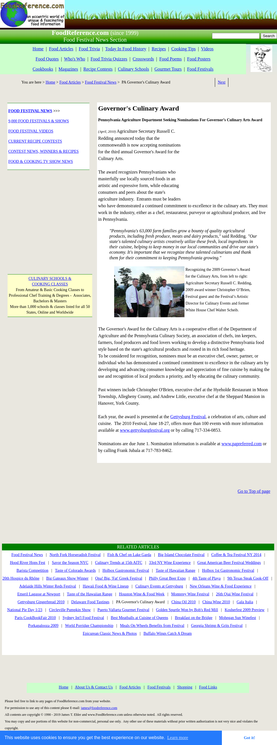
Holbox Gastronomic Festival (125, 570)
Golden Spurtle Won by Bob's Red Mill (187, 610)
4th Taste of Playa (206, 578)
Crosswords (143, 59)
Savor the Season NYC (70, 563)
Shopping (184, 687)
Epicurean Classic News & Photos (110, 633)
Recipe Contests (98, 69)
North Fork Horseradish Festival (75, 555)
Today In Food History (125, 48)
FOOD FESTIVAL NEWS (30, 111)
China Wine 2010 (216, 602)
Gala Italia (245, 602)
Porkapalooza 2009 (43, 626)
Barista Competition (32, 570)
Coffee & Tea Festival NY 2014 (236, 555)
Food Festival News (100, 82)
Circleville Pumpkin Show (70, 610)
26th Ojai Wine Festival (234, 594)
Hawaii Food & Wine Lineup (106, 586)
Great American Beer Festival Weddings (229, 563)
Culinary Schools (133, 69)
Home (38, 48)
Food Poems (170, 59)
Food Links (208, 687)
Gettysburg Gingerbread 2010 (41, 602)
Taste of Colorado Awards (75, 570)
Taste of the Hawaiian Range (89, 594)
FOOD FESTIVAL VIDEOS (30, 131)
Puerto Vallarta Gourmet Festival (123, 610)
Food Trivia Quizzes (109, 59)
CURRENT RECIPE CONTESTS (35, 141)
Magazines (68, 69)
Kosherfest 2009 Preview (245, 610)
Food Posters (198, 59)
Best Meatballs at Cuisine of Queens (139, 618)
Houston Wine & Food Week (142, 594)
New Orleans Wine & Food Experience (221, 586)
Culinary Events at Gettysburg (159, 586)
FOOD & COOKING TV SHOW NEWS (40, 161)
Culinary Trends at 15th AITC (118, 563)
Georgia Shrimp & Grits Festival (216, 626)
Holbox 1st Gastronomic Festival (228, 570)
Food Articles (61, 48)
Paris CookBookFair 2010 (35, 618)
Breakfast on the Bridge (193, 618)
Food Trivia (89, 48)
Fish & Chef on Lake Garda (129, 555)
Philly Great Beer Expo (167, 578)
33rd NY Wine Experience (170, 563)
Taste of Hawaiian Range (175, 570)
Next (221, 82)
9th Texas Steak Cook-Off (247, 578)
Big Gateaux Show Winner (67, 578)
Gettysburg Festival (188, 416)
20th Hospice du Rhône (21, 578)
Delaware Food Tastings (90, 602)
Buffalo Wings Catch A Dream (167, 633)
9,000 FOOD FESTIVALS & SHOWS (38, 121)
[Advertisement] (47, 215)
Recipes (159, 48)
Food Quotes (47, 59)
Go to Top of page (254, 491)
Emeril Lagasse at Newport (38, 594)
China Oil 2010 (184, 602)
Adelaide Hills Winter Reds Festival (47, 586)
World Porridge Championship (89, 626)
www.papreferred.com (242, 443)
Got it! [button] (249, 737)
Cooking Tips (183, 48)
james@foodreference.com (99, 708)
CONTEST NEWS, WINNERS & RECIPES (43, 151)
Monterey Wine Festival (190, 594)
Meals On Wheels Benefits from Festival (152, 626)
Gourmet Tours (168, 69)
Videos (207, 48)
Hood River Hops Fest (27, 563)
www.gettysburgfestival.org (145, 430)
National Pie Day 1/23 (24, 610)
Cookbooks (43, 69)
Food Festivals (200, 69)
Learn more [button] (177, 737)
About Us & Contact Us (94, 687)
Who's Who (74, 59)
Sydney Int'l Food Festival (83, 618)
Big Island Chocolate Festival (181, 555)
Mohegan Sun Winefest (237, 618)
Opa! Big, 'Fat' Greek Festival (118, 578)
